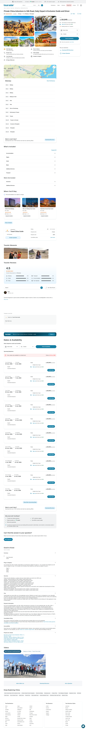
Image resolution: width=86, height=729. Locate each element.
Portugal (31, 712)
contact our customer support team (27, 629)
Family (66, 723)
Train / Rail (67, 719)
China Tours (6, 695)
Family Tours (21, 695)
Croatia (18, 716)
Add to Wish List (21, 683)
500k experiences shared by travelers (66, 1)
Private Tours (27, 695)
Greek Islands (20, 725)
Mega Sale (69, 5)
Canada (30, 721)
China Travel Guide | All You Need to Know (12, 692)
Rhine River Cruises (33, 714)
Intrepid (47, 711)
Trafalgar (47, 714)
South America (8, 714)
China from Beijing (39, 692)
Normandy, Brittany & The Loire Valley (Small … (14, 641)
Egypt (6, 716)
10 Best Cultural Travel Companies (28, 692)
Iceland (30, 705)
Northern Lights (68, 711)
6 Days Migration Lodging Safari (10, 639)
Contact (74, 5)
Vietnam (18, 714)
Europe (6, 711)
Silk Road (79, 692)
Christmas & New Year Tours (55, 695)
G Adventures (48, 709)
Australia (6, 709)
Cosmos (47, 707)
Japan (18, 705)
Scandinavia (31, 711)
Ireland (30, 707)
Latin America (7, 712)
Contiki (47, 705)
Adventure (67, 705)
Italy (30, 709)
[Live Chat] (83, 726)
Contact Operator (66, 53)
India (6, 725)
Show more (6, 299)
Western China (64, 695)
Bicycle (66, 707)
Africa (6, 705)
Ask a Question (67, 683)
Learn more (52, 237)
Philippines (19, 709)
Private (66, 725)
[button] (43, 366)
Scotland (31, 716)
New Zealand (19, 707)
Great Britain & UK (20, 721)
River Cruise (67, 712)
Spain (30, 718)
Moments (63, 5)
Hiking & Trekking (68, 709)
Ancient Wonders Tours (44, 695)
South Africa (7, 719)
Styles (58, 5)
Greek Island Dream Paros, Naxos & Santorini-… (14, 638)
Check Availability (51, 346)
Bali (6, 721)
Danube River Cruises (21, 718)
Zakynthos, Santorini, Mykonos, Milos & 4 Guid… (14, 637)
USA (30, 725)
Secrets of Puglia (7, 635)
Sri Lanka (19, 711)
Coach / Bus (67, 718)
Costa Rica (31, 723)
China (6, 723)
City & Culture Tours (14, 695)
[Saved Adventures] (78, 5)
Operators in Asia (72, 692)
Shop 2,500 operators (18, 1)
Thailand (19, 712)
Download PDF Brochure (67, 50)
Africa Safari (67, 714)
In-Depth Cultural (68, 716)
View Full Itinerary (51, 80)
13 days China (54, 692)
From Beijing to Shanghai (63, 692)
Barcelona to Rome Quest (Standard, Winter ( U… (14, 634)
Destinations (53, 5)
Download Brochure (44, 683)
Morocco (6, 718)
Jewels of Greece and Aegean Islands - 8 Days (14, 640)
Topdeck (47, 712)
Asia (6, 707)
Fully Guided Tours (34, 695)
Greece (18, 723)
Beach (66, 721)
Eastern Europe (20, 719)
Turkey (30, 719)
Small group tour (47, 692)
